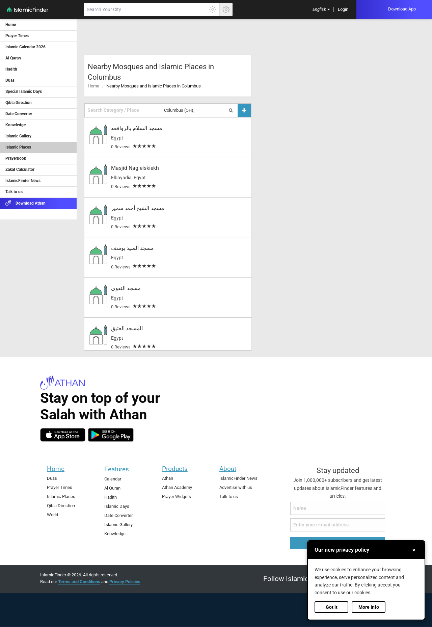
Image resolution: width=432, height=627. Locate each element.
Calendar (112, 478)
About (227, 469)
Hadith (110, 497)
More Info (368, 607)
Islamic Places (61, 496)
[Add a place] (244, 110)
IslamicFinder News (238, 478)
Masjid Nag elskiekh (135, 168)
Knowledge (115, 533)
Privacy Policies (124, 581)
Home (93, 85)
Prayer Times (59, 487)
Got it (332, 607)
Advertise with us (235, 487)
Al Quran (112, 488)
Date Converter (118, 515)
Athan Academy (177, 487)
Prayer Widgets (176, 496)
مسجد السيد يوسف (132, 248)
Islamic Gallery (118, 524)
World (52, 514)
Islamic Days (116, 506)
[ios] (62, 435)
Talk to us (228, 496)
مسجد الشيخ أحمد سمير (137, 208)
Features (116, 469)
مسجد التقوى (126, 288)
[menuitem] (321, 9)
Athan (167, 478)
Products (175, 469)
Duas (52, 478)
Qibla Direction (61, 505)
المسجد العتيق (127, 328)
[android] (111, 435)
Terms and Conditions (79, 581)
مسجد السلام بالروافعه (136, 128)
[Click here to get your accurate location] (212, 9)
